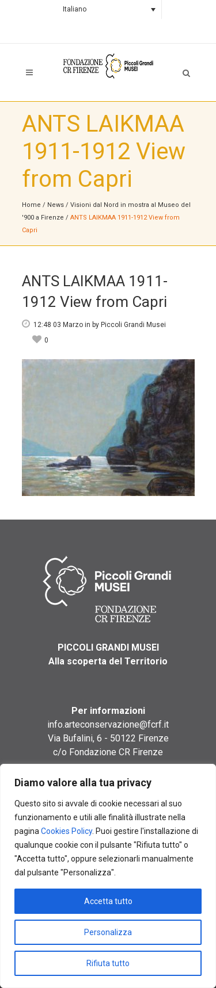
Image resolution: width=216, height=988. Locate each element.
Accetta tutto (108, 901)
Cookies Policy (66, 831)
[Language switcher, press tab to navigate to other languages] (107, 9)
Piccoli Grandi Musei (133, 325)
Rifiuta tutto (108, 963)
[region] (108, 876)
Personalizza (108, 932)
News (55, 205)
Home (31, 205)
